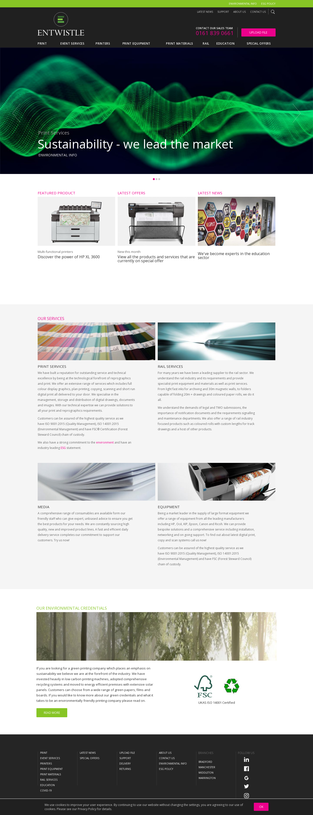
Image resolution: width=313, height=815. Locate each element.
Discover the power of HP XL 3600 (69, 256)
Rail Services (170, 386)
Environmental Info (243, 3)
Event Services (50, 758)
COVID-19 (46, 790)
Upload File (258, 32)
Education (47, 785)
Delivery (125, 763)
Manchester (207, 767)
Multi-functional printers (55, 251)
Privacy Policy (87, 809)
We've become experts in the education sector (234, 255)
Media (43, 526)
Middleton (206, 772)
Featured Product (56, 192)
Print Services (52, 386)
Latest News (205, 11)
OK (261, 807)
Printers (46, 763)
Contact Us (258, 11)
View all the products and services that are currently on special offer (156, 258)
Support (223, 11)
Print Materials (50, 774)
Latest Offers (131, 192)
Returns (125, 769)
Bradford (205, 762)
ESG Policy (268, 3)
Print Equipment (51, 769)
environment (105, 462)
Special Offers (89, 758)
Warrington (207, 778)
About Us (239, 11)
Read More (52, 713)
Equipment (169, 526)
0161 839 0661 (215, 33)
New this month (129, 251)
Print (43, 752)
